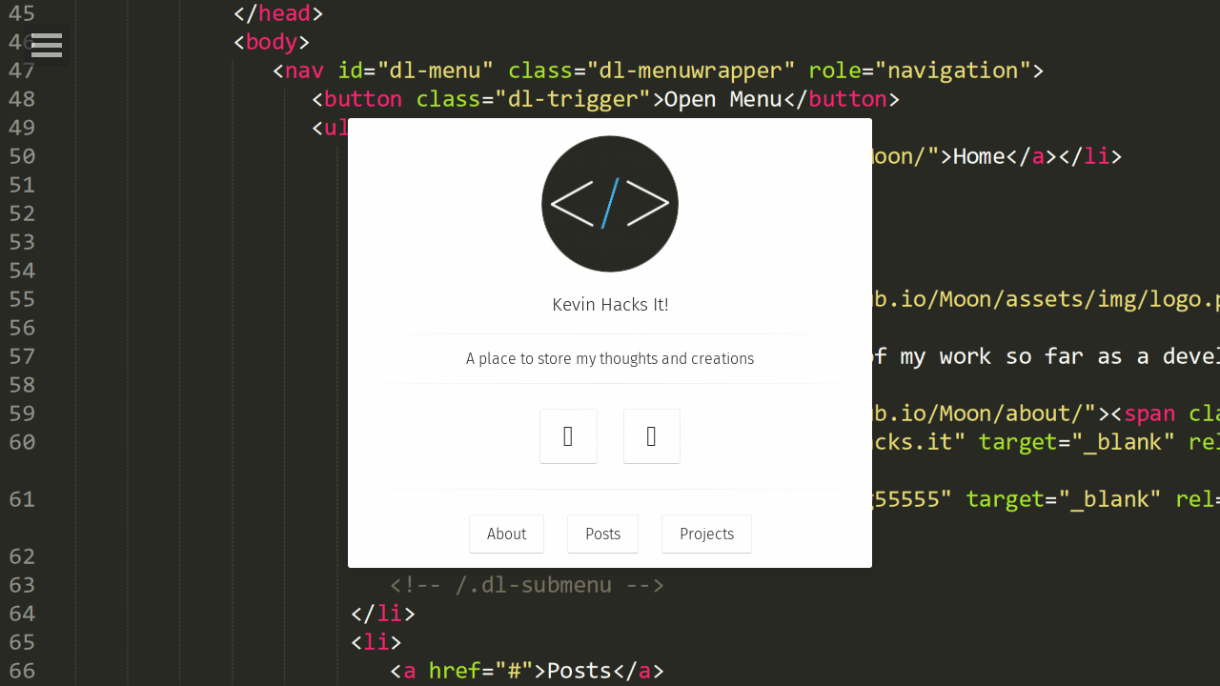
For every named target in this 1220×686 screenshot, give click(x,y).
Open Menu (47, 45)
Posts (602, 534)
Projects (707, 534)
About (506, 534)
